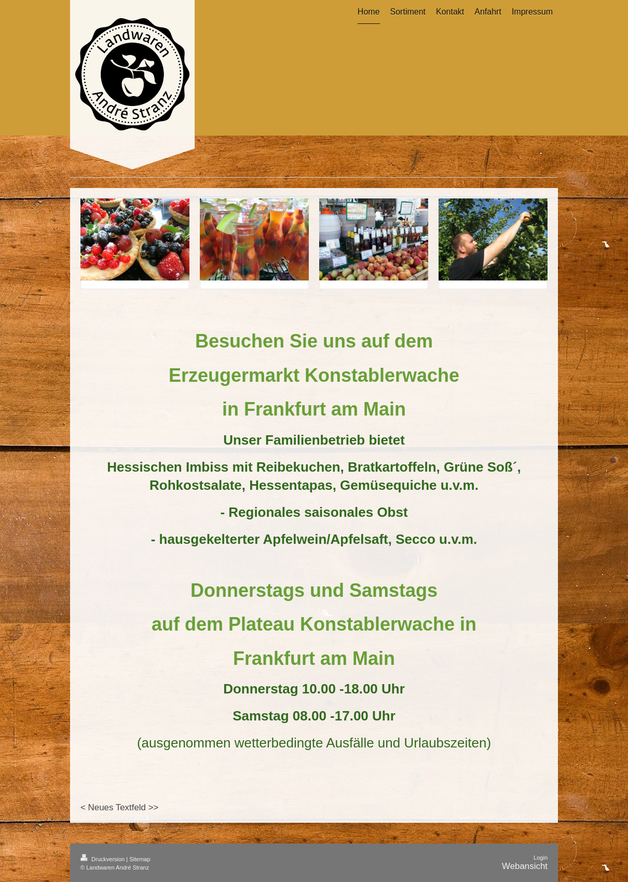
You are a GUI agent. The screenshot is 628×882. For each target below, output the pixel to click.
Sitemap (139, 859)
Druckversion (103, 859)
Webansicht (525, 866)
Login (541, 857)
